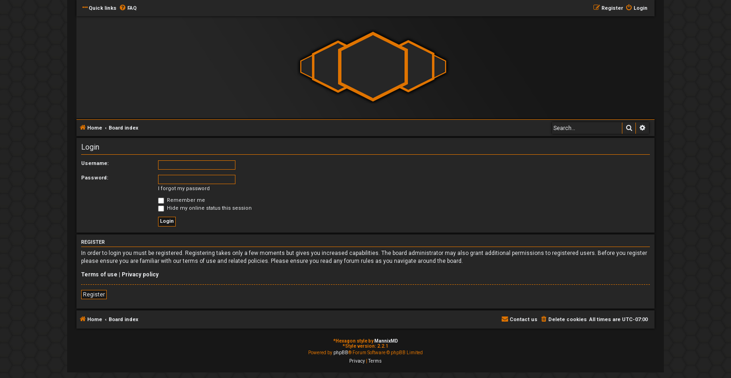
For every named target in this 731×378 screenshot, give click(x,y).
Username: (95, 163)
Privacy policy (140, 274)
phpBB (340, 352)
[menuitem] (128, 8)
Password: (94, 178)
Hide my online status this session (205, 208)
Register (94, 294)
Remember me (181, 200)
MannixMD (386, 341)
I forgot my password (184, 189)
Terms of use (99, 274)
